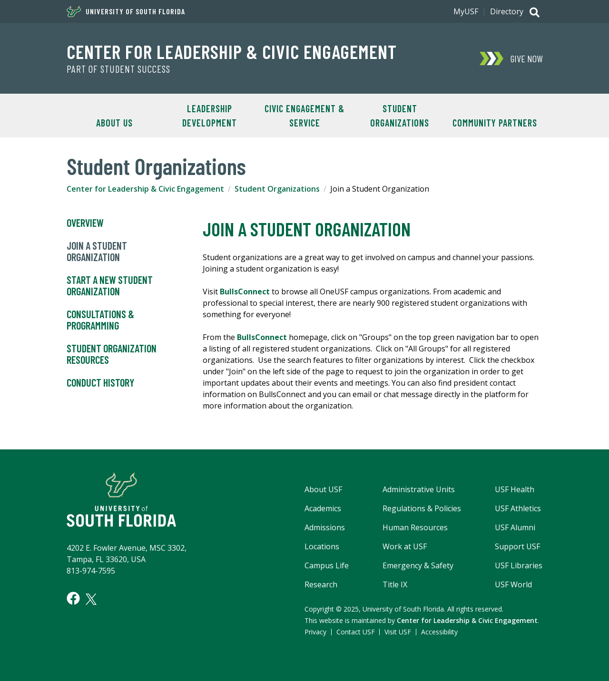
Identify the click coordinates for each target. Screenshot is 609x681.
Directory (506, 11)
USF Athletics (518, 508)
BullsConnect (246, 291)
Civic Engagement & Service (304, 115)
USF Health (514, 489)
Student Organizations (399, 115)
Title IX (395, 584)
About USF (323, 489)
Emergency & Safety (418, 565)
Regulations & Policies (422, 508)
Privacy (315, 631)
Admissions (324, 527)
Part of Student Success (118, 69)
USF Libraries (518, 565)
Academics (322, 508)
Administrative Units (419, 489)
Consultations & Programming (100, 320)
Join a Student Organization (97, 251)
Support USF (517, 546)
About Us (114, 122)
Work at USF (405, 546)
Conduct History (100, 383)
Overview (85, 223)
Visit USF (397, 631)
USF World (513, 584)
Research (320, 584)
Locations (321, 546)
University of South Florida (126, 11)
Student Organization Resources (112, 354)
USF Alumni (515, 527)
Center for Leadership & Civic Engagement (232, 51)
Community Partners (494, 122)
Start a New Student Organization (110, 285)
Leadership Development (209, 115)
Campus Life (326, 565)
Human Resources (415, 527)
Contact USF (355, 631)
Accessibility (439, 631)
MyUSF (465, 11)
